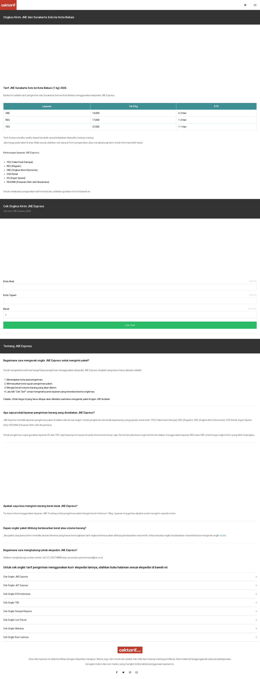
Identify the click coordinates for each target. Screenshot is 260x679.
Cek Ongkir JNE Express (130, 577)
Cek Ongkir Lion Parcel (130, 620)
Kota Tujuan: (130, 295)
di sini (223, 535)
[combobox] (130, 287)
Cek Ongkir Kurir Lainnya (130, 637)
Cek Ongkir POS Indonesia (130, 594)
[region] (130, 56)
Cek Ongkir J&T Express (130, 585)
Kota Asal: (130, 281)
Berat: (130, 308)
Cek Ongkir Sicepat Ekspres (130, 611)
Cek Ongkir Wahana (130, 628)
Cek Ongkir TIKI (130, 602)
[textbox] (130, 287)
